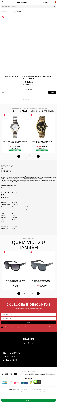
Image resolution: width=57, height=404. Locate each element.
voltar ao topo (28, 334)
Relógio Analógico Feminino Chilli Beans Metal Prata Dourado (15, 142)
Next (38, 156)
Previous (18, 156)
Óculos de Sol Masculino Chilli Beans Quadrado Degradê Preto (15, 281)
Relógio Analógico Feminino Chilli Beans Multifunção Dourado (41, 142)
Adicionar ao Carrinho (15, 150)
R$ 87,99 (28, 84)
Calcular (52, 92)
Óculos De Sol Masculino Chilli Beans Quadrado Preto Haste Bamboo (41, 281)
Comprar (27, 400)
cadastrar (28, 322)
